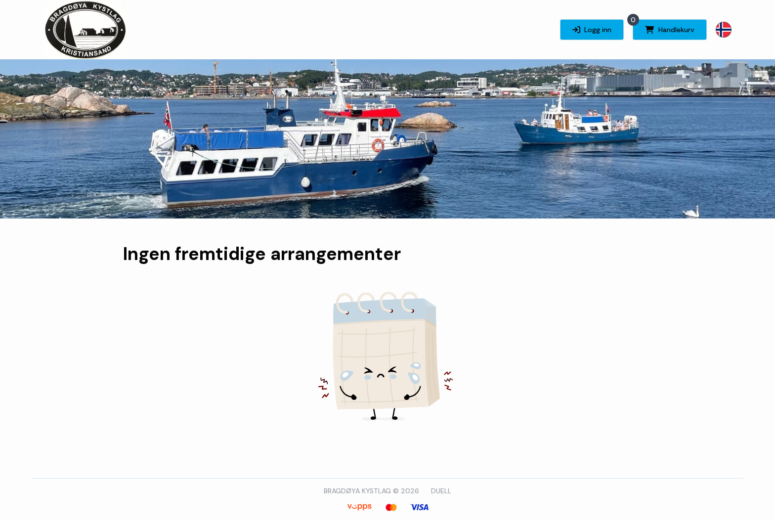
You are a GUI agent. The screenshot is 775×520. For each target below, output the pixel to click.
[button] (724, 29)
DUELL (441, 490)
